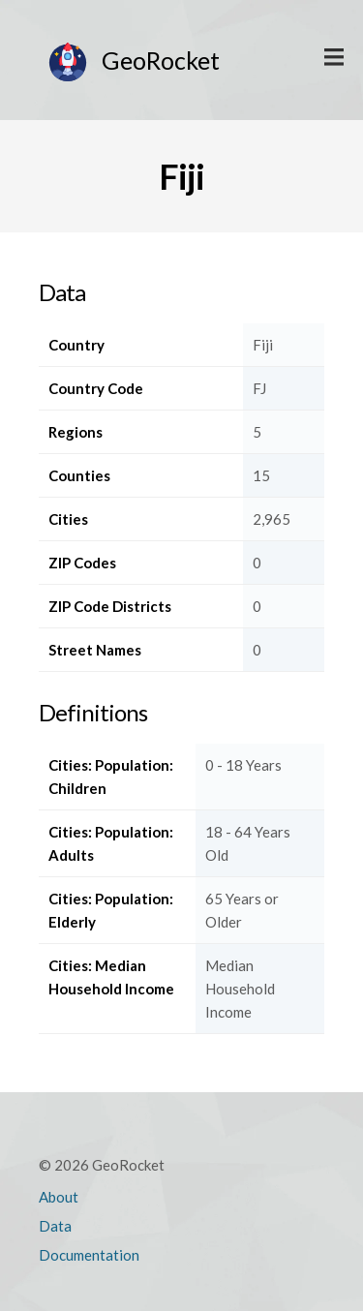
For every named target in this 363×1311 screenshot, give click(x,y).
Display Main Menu (334, 58)
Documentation (89, 1255)
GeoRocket (161, 60)
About (58, 1196)
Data (55, 1226)
